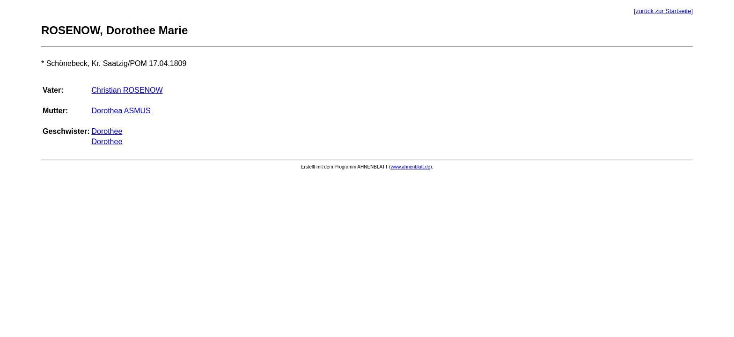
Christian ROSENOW (126, 90)
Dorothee (106, 131)
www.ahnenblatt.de (411, 166)
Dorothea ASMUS (120, 111)
